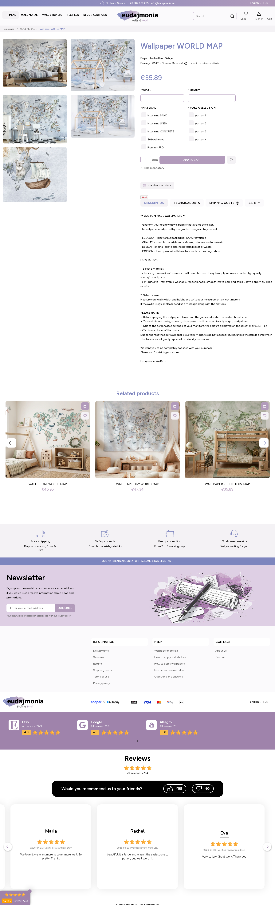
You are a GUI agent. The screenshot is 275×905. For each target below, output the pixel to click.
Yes (174, 788)
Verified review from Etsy (58, 848)
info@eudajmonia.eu (163, 3)
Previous (11, 443)
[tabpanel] (206, 289)
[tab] (154, 204)
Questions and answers (168, 676)
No (203, 788)
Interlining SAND (157, 115)
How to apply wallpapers (169, 663)
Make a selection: (202, 107)
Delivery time (101, 650)
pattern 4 (201, 139)
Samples (98, 657)
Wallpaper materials (166, 650)
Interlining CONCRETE (160, 131)
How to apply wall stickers (170, 657)
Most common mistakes (169, 670)
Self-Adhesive (155, 139)
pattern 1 (200, 115)
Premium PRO (155, 147)
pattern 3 (200, 131)
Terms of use (101, 676)
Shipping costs (102, 670)
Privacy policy (101, 683)
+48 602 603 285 (138, 3)
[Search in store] (214, 16)
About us (221, 650)
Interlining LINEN (157, 123)
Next (264, 443)
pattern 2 (200, 123)
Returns (98, 663)
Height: (194, 90)
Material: (148, 107)
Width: (146, 90)
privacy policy (64, 616)
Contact (220, 657)
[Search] (232, 16)
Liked (243, 18)
